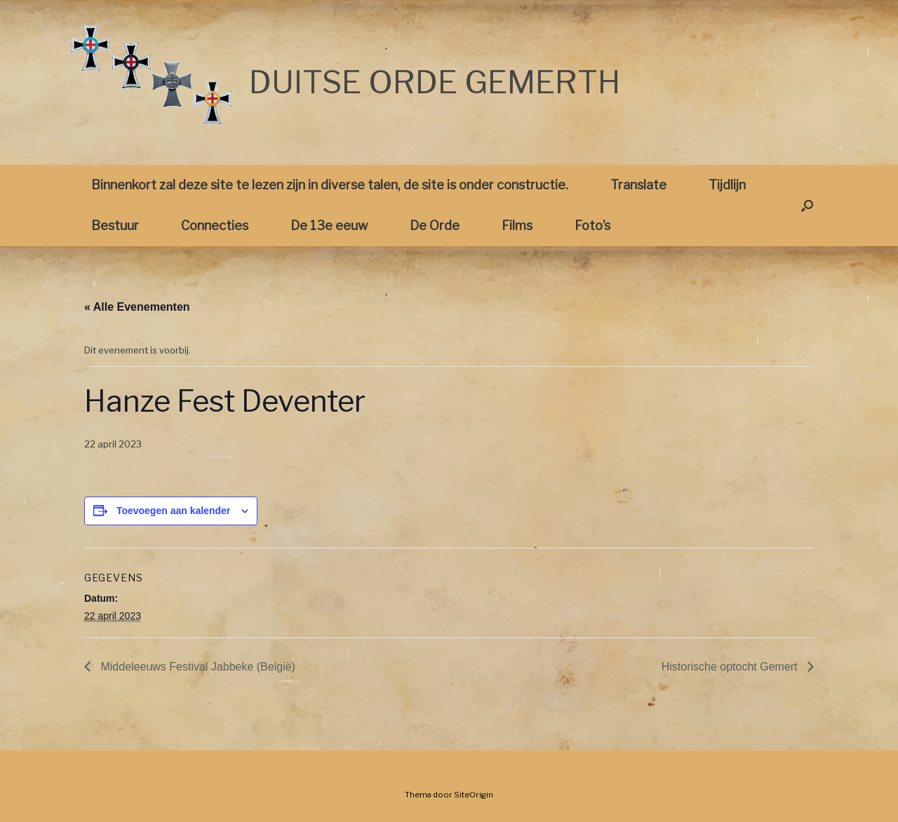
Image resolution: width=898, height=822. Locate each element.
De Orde (435, 225)
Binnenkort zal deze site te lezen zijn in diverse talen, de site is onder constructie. (329, 184)
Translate (638, 184)
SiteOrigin (473, 795)
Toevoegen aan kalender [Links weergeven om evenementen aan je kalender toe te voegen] (173, 510)
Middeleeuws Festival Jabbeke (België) (196, 667)
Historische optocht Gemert (731, 667)
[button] (807, 205)
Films (517, 225)
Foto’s (592, 225)
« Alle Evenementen (137, 307)
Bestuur (115, 225)
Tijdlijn (727, 184)
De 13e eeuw (329, 225)
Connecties (214, 225)
